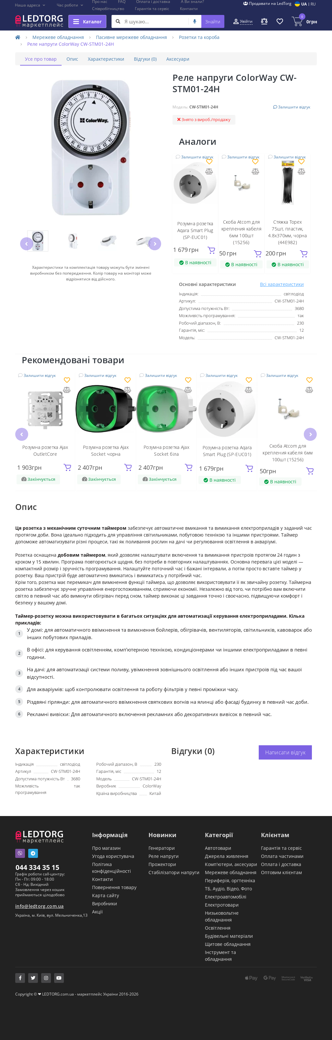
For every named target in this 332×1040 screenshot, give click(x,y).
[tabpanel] (166, 621)
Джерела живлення (226, 856)
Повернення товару (114, 887)
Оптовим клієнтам (281, 872)
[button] (30, 5)
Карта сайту (105, 895)
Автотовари (218, 848)
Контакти (189, 8)
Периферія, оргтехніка (230, 880)
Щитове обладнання (228, 944)
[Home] (17, 37)
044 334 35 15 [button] (37, 867)
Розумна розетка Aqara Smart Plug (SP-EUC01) (195, 230)
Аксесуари (177, 59)
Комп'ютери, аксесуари (231, 864)
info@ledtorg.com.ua (39, 906)
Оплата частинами (282, 856)
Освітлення (218, 928)
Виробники (104, 903)
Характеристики (106, 59)
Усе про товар (41, 59)
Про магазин (106, 848)
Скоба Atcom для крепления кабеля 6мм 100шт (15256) (288, 453)
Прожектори (162, 864)
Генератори (161, 848)
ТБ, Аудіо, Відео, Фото (228, 888)
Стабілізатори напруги (173, 872)
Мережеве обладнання (58, 37)
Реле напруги (163, 856)
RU (313, 4)
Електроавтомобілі (225, 897)
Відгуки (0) (145, 59)
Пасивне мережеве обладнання (131, 37)
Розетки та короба (199, 37)
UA (304, 4)
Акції (97, 912)
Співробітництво (108, 8)
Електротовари (222, 905)
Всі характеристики (282, 284)
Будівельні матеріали (229, 936)
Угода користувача (113, 856)
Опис (72, 59)
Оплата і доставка (281, 864)
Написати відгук (285, 752)
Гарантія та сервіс (152, 8)
